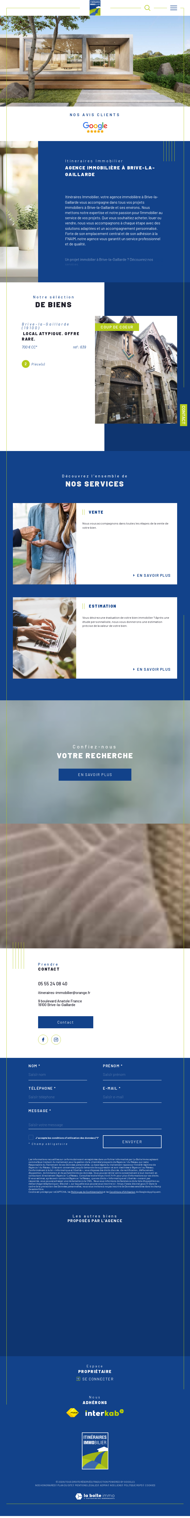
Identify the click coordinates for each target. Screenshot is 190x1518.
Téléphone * (42, 1089)
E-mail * (111, 1089)
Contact (184, 415)
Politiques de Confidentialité (87, 1193)
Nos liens (116, 1487)
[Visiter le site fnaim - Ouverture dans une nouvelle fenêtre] (72, 1415)
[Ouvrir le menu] (173, 8)
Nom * (34, 1067)
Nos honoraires (45, 1487)
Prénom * (112, 1067)
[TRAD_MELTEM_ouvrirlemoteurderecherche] (147, 8)
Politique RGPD (133, 1487)
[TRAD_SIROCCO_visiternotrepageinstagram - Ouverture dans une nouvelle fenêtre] (56, 1041)
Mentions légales (86, 1487)
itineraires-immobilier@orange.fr (64, 993)
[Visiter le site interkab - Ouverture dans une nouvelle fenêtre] (104, 1414)
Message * (39, 1112)
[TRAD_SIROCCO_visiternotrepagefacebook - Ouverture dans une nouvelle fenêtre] (43, 1041)
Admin (104, 1487)
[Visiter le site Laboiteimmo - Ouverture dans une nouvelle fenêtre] (95, 1503)
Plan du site (65, 1487)
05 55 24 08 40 (52, 984)
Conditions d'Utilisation (122, 1193)
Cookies (150, 1487)
